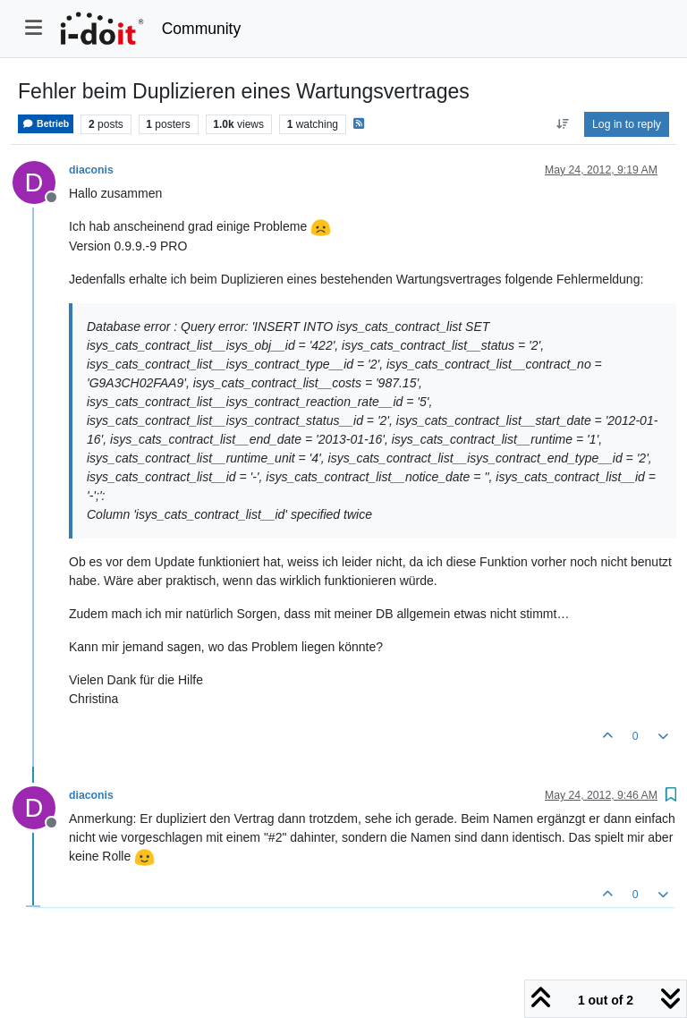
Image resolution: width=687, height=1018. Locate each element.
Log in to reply (626, 124)
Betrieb (45, 124)
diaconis (91, 170)
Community (202, 29)
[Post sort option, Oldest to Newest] (562, 124)
